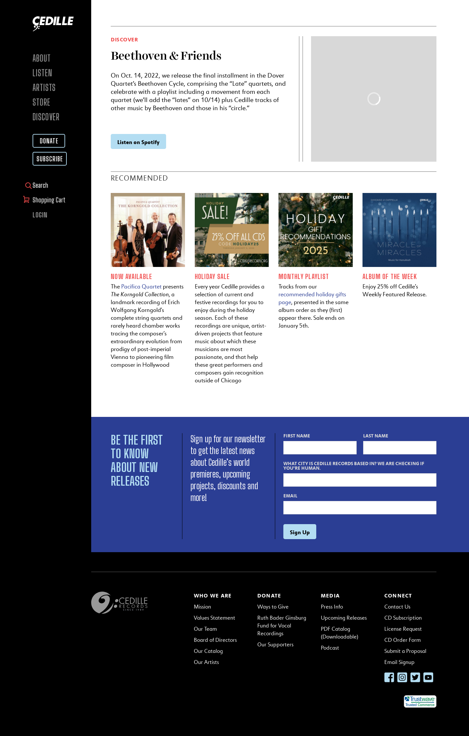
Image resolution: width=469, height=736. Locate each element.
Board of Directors (215, 640)
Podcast (330, 647)
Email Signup (399, 662)
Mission (202, 606)
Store (41, 102)
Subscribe (49, 159)
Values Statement (214, 617)
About (42, 58)
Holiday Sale (212, 276)
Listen (42, 72)
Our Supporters (275, 644)
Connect (398, 595)
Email (290, 495)
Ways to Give (273, 606)
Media (330, 595)
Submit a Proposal (405, 651)
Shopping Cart (50, 200)
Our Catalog (208, 651)
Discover (46, 116)
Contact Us (397, 606)
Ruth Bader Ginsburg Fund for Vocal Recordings (281, 625)
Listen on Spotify (138, 142)
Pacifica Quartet (141, 286)
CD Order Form (402, 640)
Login (40, 215)
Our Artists (206, 662)
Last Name (375, 435)
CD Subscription (403, 617)
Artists (44, 87)
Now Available (131, 276)
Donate (49, 141)
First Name (296, 435)
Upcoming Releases (344, 617)
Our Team (205, 629)
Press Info (332, 606)
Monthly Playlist (303, 276)
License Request (403, 629)
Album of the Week (389, 276)
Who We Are (213, 595)
